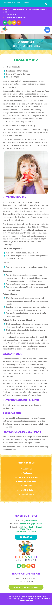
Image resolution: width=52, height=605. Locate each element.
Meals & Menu (27, 494)
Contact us (26, 537)
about (22, 46)
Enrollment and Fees (27, 481)
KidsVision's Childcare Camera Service (34, 599)
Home (14, 46)
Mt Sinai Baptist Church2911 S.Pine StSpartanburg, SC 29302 (29, 529)
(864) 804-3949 (11, 15)
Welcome (27, 473)
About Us (27, 469)
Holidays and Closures (26, 587)
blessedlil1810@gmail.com (16, 17)
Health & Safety (28, 490)
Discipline (27, 486)
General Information (28, 477)
